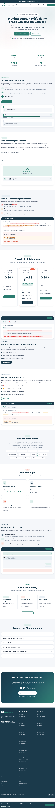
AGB (20, 781)
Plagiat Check (22, 730)
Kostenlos (21, 723)
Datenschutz (21, 779)
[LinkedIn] (49, 795)
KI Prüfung (39, 721)
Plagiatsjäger (21, 764)
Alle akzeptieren (49, 804)
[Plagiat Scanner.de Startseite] (4, 5)
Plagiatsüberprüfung (23, 746)
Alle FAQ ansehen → (27, 661)
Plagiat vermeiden (22, 762)
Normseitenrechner (5, 781)
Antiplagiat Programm (23, 768)
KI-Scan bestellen (6, 362)
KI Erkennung (39, 728)
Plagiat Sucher (22, 739)
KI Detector (39, 723)
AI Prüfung (39, 737)
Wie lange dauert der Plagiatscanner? (27, 647)
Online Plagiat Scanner (23, 757)
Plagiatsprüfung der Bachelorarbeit (25, 719)
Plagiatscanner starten (22, 33)
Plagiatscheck (22, 728)
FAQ (21, 4)
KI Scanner (39, 719)
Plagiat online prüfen (23, 750)
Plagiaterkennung (22, 741)
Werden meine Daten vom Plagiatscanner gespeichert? (27, 656)
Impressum (21, 777)
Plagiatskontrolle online (23, 748)
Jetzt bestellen (9, 298)
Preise (17, 4)
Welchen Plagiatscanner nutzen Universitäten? (27, 638)
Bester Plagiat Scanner (23, 759)
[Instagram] (52, 795)
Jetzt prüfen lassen (7, 101)
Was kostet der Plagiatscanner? (27, 643)
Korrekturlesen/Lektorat (29, 4)
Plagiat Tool (21, 737)
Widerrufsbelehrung (23, 783)
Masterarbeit (21, 721)
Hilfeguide (3, 786)
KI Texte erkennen (40, 732)
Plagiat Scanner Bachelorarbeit (25, 755)
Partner (20, 786)
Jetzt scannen (51, 4)
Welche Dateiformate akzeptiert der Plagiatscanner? (27, 652)
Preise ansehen (35, 33)
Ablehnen (41, 804)
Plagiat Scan (9, 5)
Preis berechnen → (32, 696)
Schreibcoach (38, 4)
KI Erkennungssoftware (41, 730)
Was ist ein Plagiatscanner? (27, 634)
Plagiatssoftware (22, 744)
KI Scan (13, 5)
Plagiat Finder (21, 753)
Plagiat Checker (22, 732)
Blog (44, 4)
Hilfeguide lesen (6, 398)
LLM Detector (39, 739)
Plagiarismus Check (23, 766)
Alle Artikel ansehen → (27, 613)
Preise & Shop (4, 777)
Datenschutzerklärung (5, 806)
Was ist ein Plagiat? (22, 771)
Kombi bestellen (27, 303)
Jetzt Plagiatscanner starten (27, 693)
